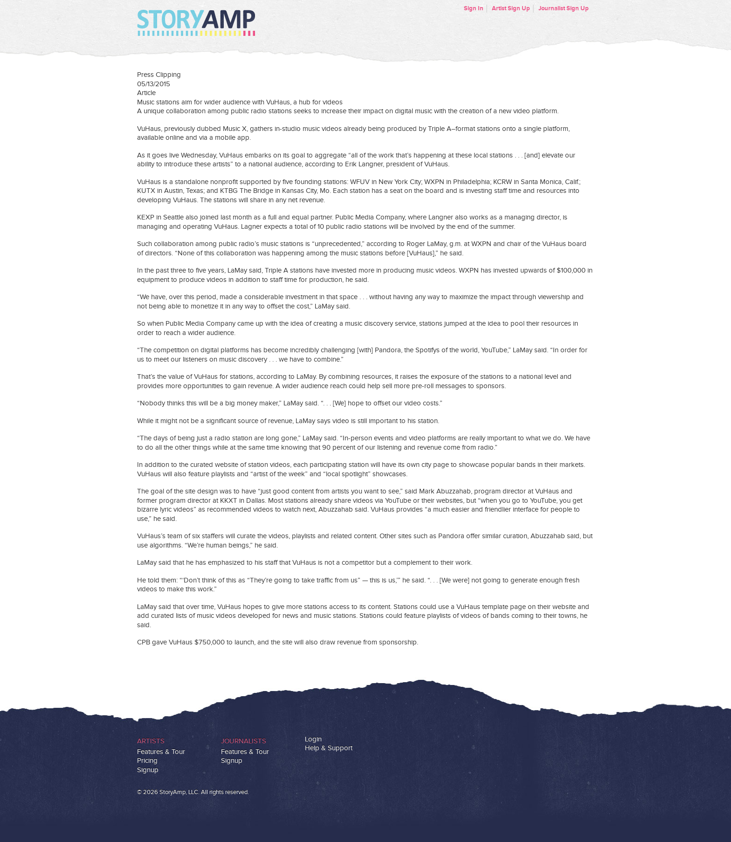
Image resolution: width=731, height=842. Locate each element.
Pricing (147, 761)
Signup (148, 770)
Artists (151, 741)
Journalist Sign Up (563, 8)
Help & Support (328, 748)
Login (313, 739)
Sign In (473, 8)
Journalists (243, 741)
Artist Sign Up (511, 8)
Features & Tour (161, 752)
